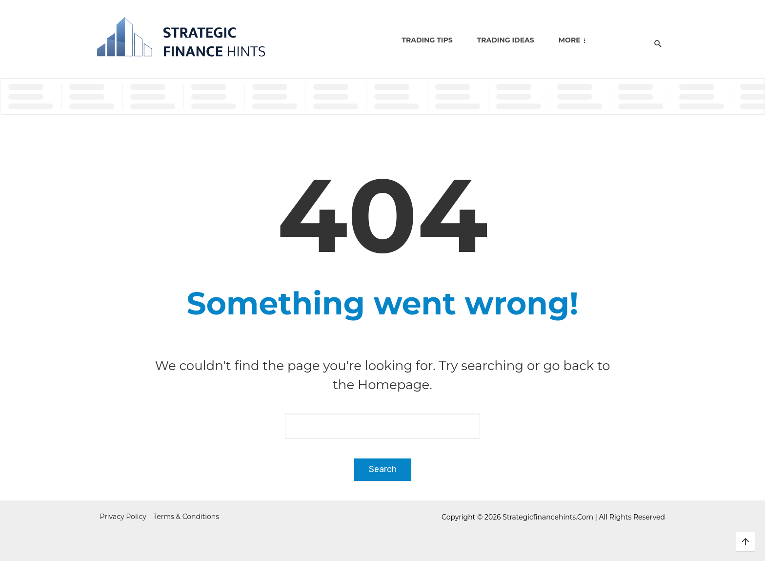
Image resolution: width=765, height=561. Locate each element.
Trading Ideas (505, 40)
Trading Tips (427, 40)
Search (383, 469)
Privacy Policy (123, 516)
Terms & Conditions (186, 516)
